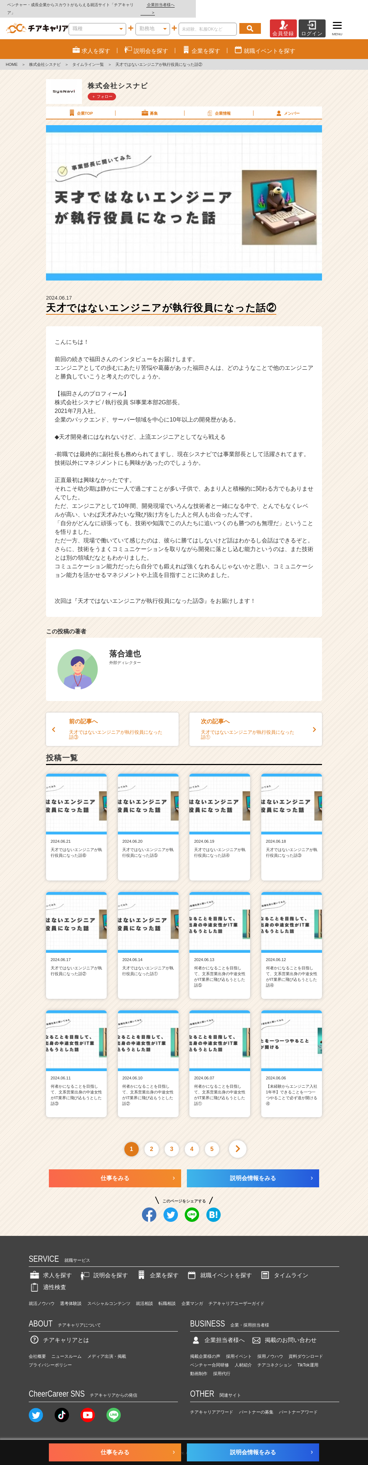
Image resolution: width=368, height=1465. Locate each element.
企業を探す (157, 1267)
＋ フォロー (102, 88)
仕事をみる (115, 1170)
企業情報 (218, 105)
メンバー (287, 105)
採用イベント (239, 1348)
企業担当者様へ (339, 5)
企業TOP (80, 105)
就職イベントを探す (219, 1267)
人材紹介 (243, 1357)
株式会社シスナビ (45, 57)
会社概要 (37, 1348)
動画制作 (198, 1365)
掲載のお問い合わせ (283, 1332)
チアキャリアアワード (211, 1404)
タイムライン (283, 1267)
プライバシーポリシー (50, 1357)
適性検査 (47, 1279)
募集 (149, 105)
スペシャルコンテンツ (108, 1295)
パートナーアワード (298, 1404)
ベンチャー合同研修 (209, 1357)
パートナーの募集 (256, 1404)
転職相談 (167, 1295)
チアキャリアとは (59, 1332)
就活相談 (144, 1295)
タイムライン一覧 (88, 57)
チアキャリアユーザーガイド (236, 1295)
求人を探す (50, 1267)
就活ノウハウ (42, 1295)
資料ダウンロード (306, 1348)
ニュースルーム (66, 1348)
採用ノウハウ (270, 1348)
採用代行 (221, 1365)
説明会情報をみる (253, 1170)
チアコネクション (274, 1357)
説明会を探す (103, 1267)
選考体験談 (71, 1295)
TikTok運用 (307, 1357)
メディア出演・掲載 (106, 1348)
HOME (12, 57)
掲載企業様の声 (205, 1348)
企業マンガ (192, 1295)
